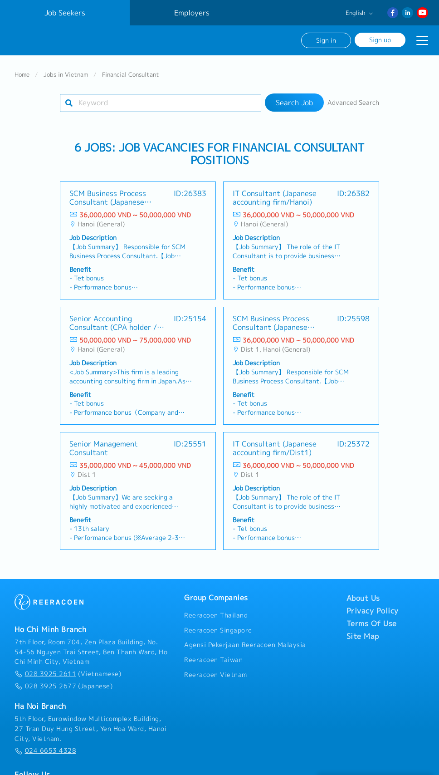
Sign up (380, 39)
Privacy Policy (372, 610)
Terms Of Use (371, 623)
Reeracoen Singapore (218, 630)
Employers (192, 13)
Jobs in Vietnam (66, 74)
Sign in (326, 40)
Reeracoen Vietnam (215, 674)
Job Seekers (64, 13)
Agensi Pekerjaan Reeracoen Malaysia (245, 644)
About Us (363, 598)
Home (22, 74)
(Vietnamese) (68, 673)
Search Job (294, 103)
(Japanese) (63, 686)
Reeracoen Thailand (216, 615)
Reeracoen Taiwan (213, 659)
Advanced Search (353, 102)
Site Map (362, 636)
